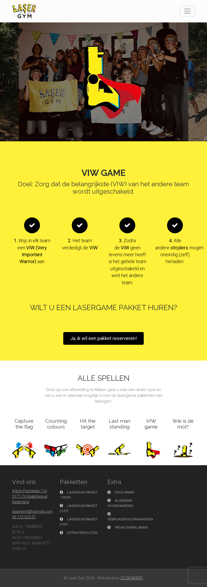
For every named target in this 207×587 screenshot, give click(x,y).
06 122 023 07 (24, 517)
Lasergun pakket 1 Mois (78, 495)
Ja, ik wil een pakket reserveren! (103, 338)
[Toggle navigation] (187, 11)
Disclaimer (120, 492)
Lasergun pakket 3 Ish (78, 522)
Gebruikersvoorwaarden (130, 516)
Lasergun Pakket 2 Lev (78, 508)
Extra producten (79, 533)
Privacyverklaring (127, 527)
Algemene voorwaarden (120, 503)
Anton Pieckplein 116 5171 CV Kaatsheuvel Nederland (29, 496)
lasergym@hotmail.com (32, 511)
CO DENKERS (131, 578)
